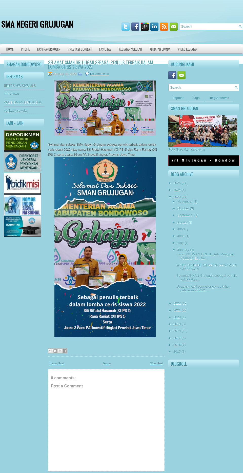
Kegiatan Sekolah (130, 49)
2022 (177, 303)
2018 (177, 331)
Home (9, 49)
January (183, 250)
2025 (177, 183)
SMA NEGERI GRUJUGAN (37, 24)
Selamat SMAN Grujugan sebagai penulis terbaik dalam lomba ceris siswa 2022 (100, 64)
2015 (177, 351)
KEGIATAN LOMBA (160, 49)
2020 (177, 317)
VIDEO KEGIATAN (187, 49)
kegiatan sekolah (16, 110)
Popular (178, 98)
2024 (177, 190)
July (180, 229)
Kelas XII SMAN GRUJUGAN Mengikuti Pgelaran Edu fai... (205, 256)
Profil (25, 49)
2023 (177, 197)
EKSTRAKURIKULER (20, 85)
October (183, 208)
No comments (99, 74)
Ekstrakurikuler (48, 49)
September (185, 215)
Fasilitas (105, 49)
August (182, 222)
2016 (177, 345)
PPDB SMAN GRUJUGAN (23, 102)
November (185, 201)
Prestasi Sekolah (80, 49)
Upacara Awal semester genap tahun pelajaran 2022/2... (203, 288)
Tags (196, 98)
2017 (177, 338)
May (180, 243)
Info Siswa (11, 94)
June (181, 236)
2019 (177, 324)
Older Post (156, 363)
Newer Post (57, 363)
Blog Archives (219, 98)
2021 (177, 310)
